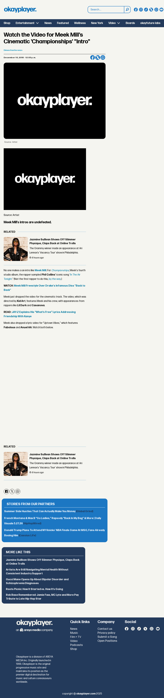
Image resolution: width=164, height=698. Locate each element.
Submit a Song (107, 637)
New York (97, 23)
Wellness (80, 23)
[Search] (127, 9)
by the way (54, 279)
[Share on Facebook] (92, 57)
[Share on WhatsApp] (102, 57)
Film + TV (75, 637)
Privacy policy (106, 633)
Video (112, 23)
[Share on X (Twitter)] (97, 57)
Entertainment (25, 23)
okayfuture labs (150, 23)
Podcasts (76, 645)
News (48, 23)
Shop (7, 23)
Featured (63, 23)
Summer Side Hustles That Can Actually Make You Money (48, 511)
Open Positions (107, 641)
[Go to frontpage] (20, 9)
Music (74, 633)
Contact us (105, 629)
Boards (130, 23)
